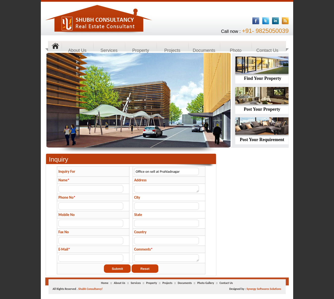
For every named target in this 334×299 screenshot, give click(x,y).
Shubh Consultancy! (90, 289)
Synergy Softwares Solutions (263, 289)
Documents (204, 50)
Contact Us (267, 50)
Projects (172, 50)
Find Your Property (262, 78)
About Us (77, 50)
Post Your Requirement (262, 139)
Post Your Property (262, 109)
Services (109, 50)
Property (140, 50)
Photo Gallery (236, 50)
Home (105, 283)
